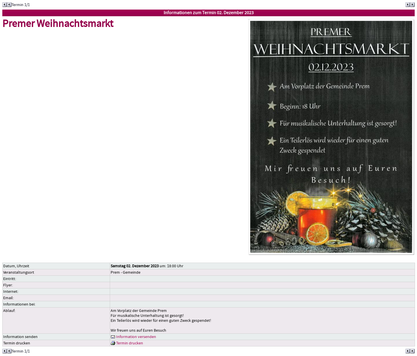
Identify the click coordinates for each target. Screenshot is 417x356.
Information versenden (133, 336)
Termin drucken (127, 343)
